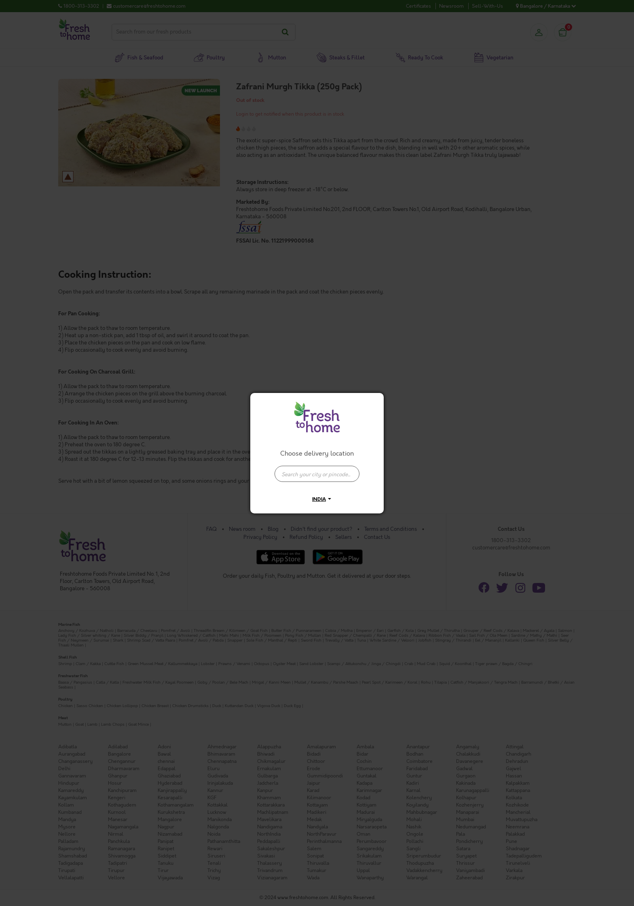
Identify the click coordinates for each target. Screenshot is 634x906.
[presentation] (317, 474)
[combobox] (317, 470)
